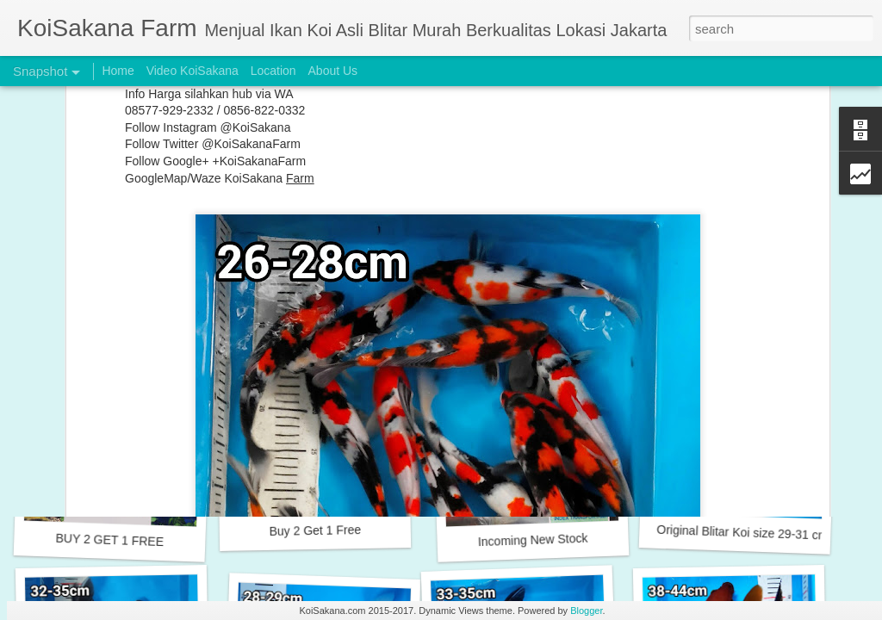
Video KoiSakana (192, 71)
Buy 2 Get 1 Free (315, 530)
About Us (333, 71)
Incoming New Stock (533, 540)
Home (118, 71)
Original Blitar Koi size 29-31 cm (742, 532)
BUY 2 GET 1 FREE (109, 540)
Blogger (586, 610)
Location (273, 71)
